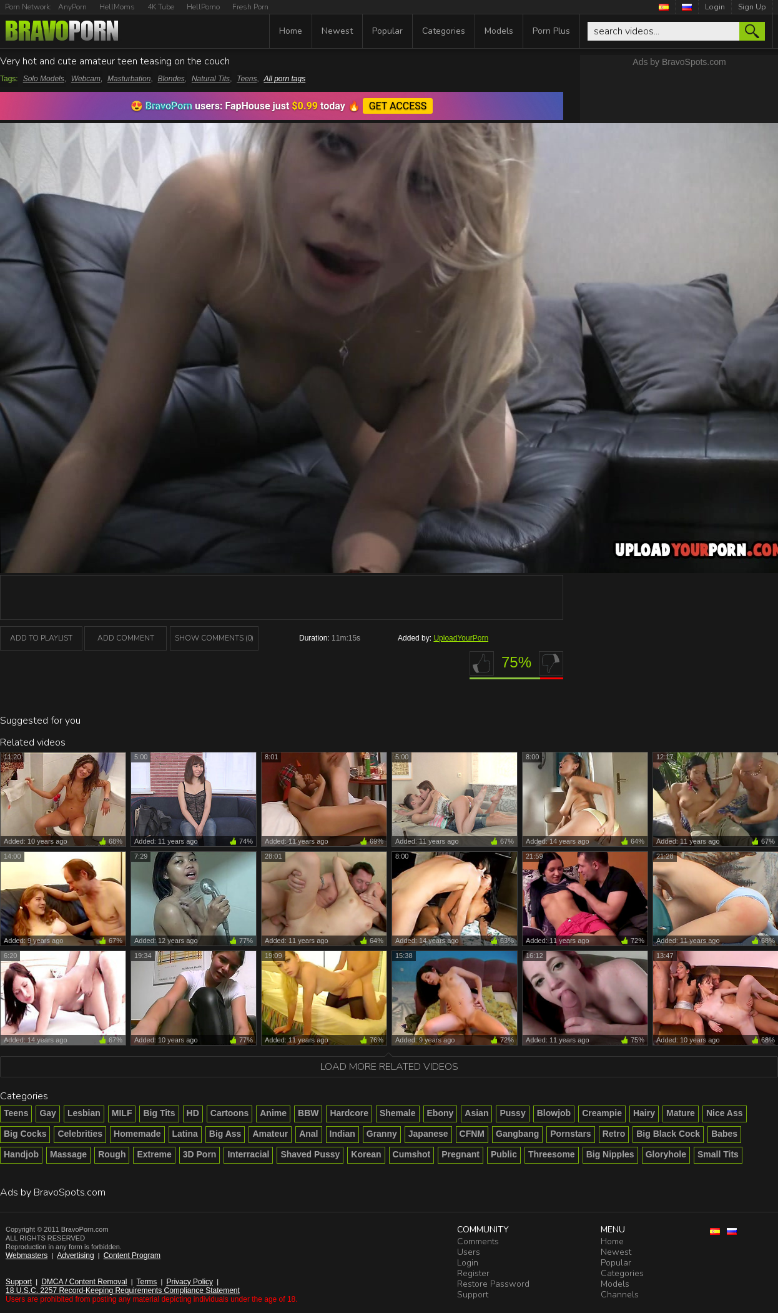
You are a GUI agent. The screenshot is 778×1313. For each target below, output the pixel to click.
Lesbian (84, 1113)
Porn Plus (551, 31)
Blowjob (554, 1113)
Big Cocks (25, 1134)
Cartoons (229, 1113)
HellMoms (117, 6)
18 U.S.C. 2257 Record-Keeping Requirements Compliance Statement (123, 1290)
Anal (308, 1134)
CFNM (472, 1134)
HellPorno (203, 6)
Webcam (86, 78)
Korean (366, 1154)
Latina (185, 1134)
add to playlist (41, 638)
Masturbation (128, 78)
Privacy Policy (189, 1281)
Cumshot (412, 1154)
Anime (273, 1113)
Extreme (154, 1154)
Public (504, 1154)
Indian (342, 1134)
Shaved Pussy (310, 1154)
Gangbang (517, 1134)
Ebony (440, 1113)
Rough (112, 1154)
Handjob (21, 1154)
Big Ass (225, 1134)
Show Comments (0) (214, 638)
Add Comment (125, 638)
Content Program (132, 1255)
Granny (382, 1134)
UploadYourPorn (460, 638)
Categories (443, 31)
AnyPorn (72, 6)
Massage (68, 1154)
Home (290, 31)
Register (473, 1273)
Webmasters (26, 1255)
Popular (387, 31)
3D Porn (200, 1154)
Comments (478, 1241)
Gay (47, 1113)
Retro (614, 1134)
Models (499, 31)
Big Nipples (610, 1154)
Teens (247, 78)
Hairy (644, 1113)
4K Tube (160, 6)
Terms (147, 1281)
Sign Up (752, 7)
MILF (122, 1113)
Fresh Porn (250, 6)
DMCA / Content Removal (84, 1281)
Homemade (137, 1134)
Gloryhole (666, 1154)
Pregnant (460, 1154)
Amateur (270, 1134)
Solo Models (43, 78)
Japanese (428, 1134)
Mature (680, 1113)
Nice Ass (724, 1113)
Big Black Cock (668, 1134)
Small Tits (718, 1154)
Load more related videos (389, 1067)
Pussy (512, 1113)
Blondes (170, 78)
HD (193, 1113)
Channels (620, 1295)
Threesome (551, 1154)
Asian (476, 1113)
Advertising (75, 1255)
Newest (337, 31)
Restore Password (493, 1284)
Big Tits (159, 1113)
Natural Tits (211, 78)
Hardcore (349, 1113)
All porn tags (285, 78)
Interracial (248, 1154)
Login (715, 7)
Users (468, 1252)
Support (19, 1281)
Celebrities (79, 1134)
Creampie (602, 1113)
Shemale (398, 1113)
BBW (308, 1113)
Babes (724, 1134)
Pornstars (570, 1134)
